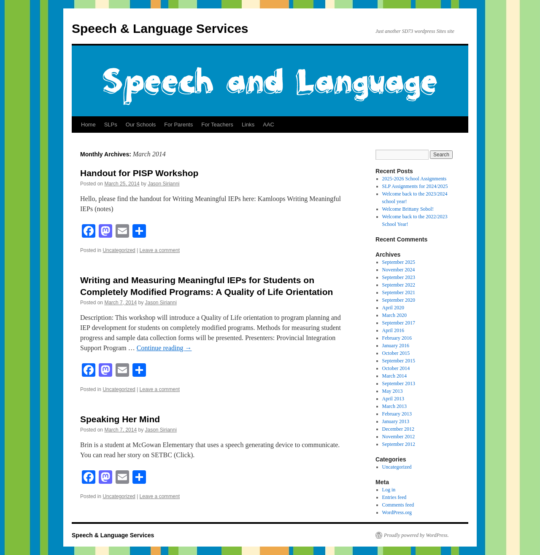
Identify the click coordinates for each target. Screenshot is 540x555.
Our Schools (141, 124)
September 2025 (398, 262)
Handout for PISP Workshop (139, 173)
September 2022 (398, 285)
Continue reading (164, 347)
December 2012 (398, 429)
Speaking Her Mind (120, 419)
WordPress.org (397, 512)
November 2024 (398, 270)
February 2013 (397, 414)
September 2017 (398, 323)
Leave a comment (160, 250)
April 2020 (393, 308)
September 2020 (398, 300)
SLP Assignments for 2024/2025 (415, 186)
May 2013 (392, 391)
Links (248, 124)
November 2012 (398, 437)
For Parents (178, 124)
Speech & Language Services (160, 28)
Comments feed (398, 505)
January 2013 (395, 421)
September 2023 (398, 277)
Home (88, 124)
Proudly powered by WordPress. (416, 535)
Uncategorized (119, 250)
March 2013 (394, 406)
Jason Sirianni (163, 184)
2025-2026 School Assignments (414, 179)
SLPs (110, 124)
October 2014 (396, 368)
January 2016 (395, 346)
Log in (389, 490)
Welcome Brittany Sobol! (408, 209)
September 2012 (398, 444)
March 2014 (394, 376)
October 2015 (396, 353)
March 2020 (394, 315)
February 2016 (397, 338)
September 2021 (398, 292)
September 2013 (398, 383)
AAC (268, 124)
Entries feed (394, 497)
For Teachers (217, 124)
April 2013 (393, 399)
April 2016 (393, 330)
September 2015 (398, 361)
